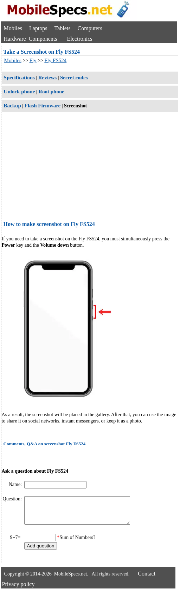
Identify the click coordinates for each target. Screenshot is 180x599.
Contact (146, 579)
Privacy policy (18, 589)
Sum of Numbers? (77, 542)
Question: (13, 498)
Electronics (79, 39)
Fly (33, 60)
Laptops (38, 28)
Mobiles (13, 28)
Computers (90, 28)
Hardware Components (30, 39)
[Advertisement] (90, 167)
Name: (16, 484)
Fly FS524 (55, 60)
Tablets (62, 28)
